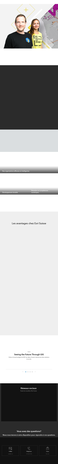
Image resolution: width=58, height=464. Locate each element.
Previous (22, 371)
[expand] (56, 171)
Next (35, 371)
